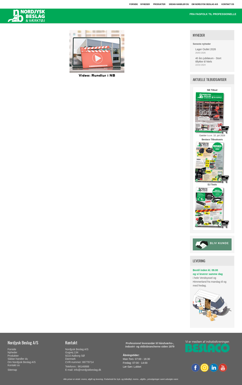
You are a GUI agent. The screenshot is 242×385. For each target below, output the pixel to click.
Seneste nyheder (202, 44)
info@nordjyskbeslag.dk (87, 369)
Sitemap (12, 369)
